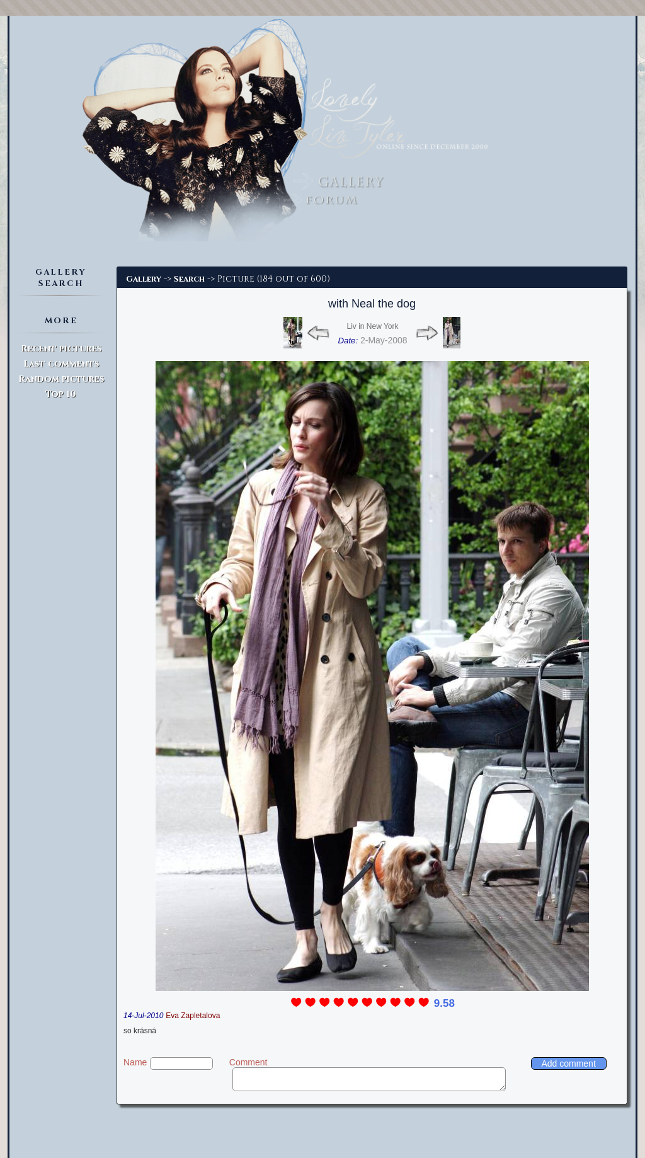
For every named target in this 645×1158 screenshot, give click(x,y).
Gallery (143, 279)
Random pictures (61, 379)
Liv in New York (372, 326)
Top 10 (60, 394)
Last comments (61, 364)
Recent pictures (61, 349)
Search (189, 279)
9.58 (444, 1003)
